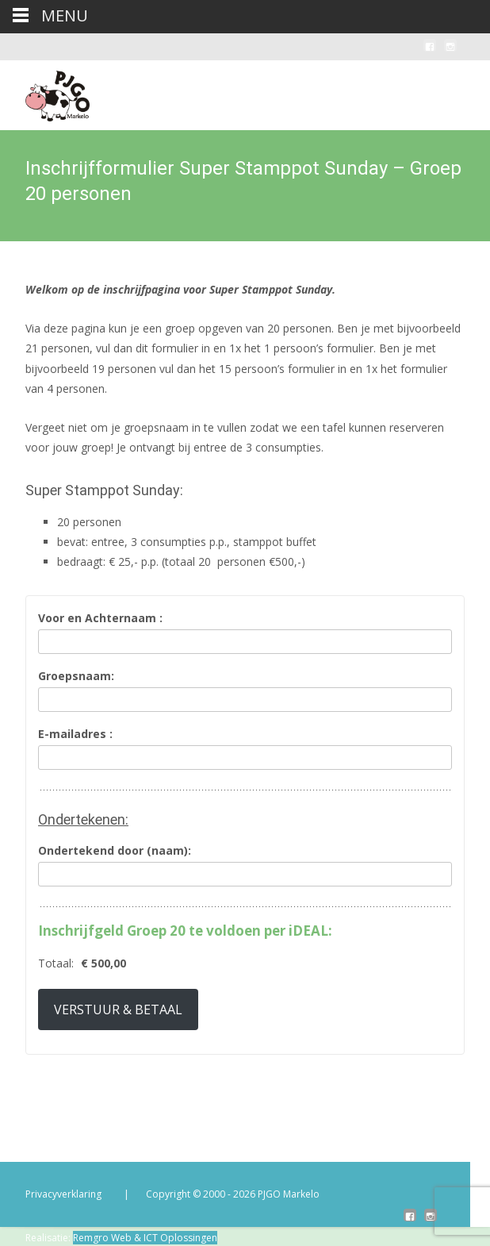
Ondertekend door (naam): (114, 851)
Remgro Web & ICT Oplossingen (145, 1237)
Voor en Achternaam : (100, 618)
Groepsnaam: (76, 676)
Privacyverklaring (63, 1194)
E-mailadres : (75, 734)
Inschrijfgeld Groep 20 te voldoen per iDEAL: (185, 931)
